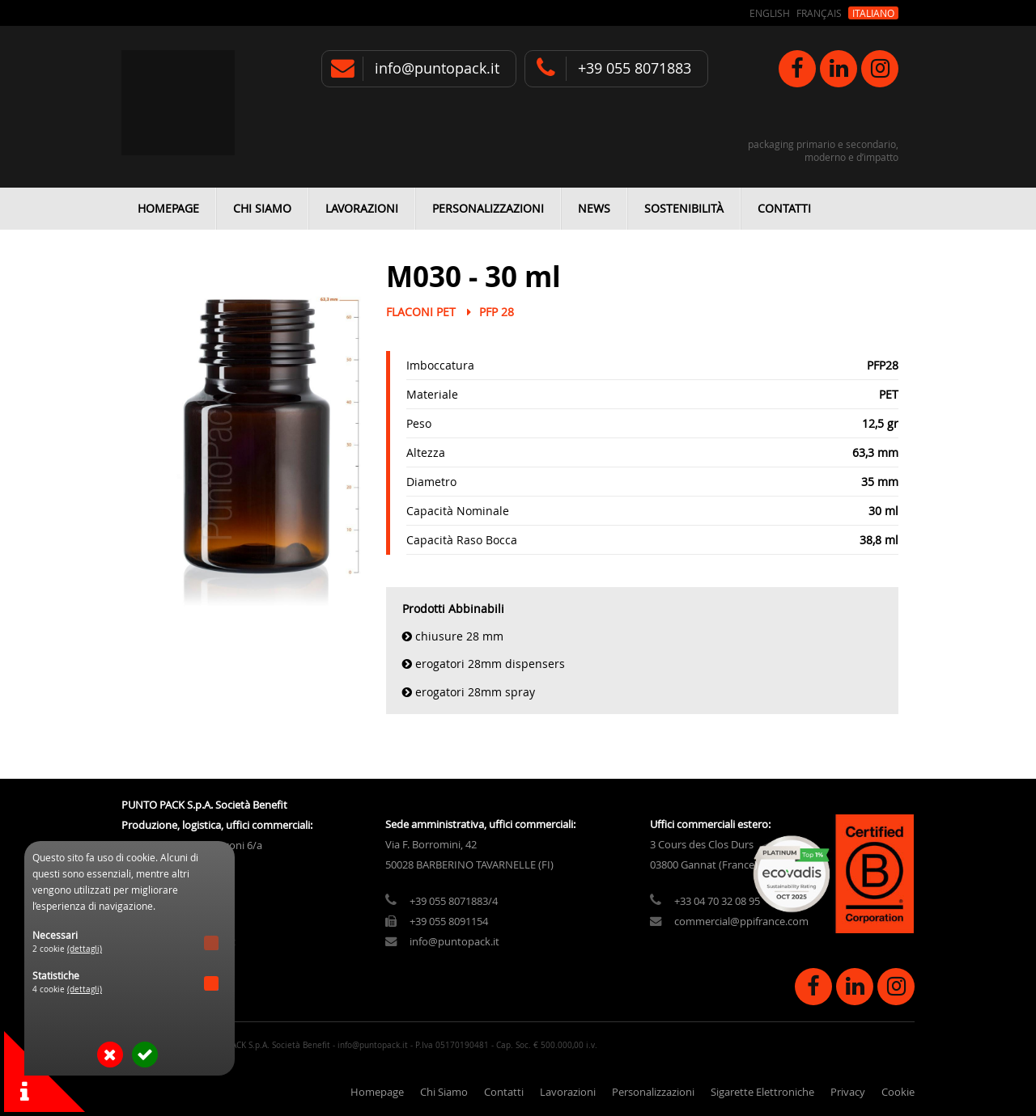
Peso (418, 423)
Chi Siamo (262, 208)
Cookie (898, 1092)
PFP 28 (496, 311)
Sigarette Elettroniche (762, 1092)
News (594, 208)
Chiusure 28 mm (459, 636)
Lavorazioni (361, 208)
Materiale (432, 394)
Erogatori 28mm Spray (475, 692)
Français (819, 12)
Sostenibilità (684, 208)
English (769, 12)
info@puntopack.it (437, 68)
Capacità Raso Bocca (461, 539)
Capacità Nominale (457, 510)
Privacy (847, 1092)
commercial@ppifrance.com (741, 921)
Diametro (431, 481)
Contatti (784, 208)
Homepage (168, 208)
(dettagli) (84, 949)
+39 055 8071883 (634, 68)
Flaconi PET (421, 311)
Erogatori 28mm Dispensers (490, 663)
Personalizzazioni (488, 208)
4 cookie (67, 989)
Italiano (873, 12)
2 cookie (67, 949)
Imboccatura (440, 365)
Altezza (425, 452)
